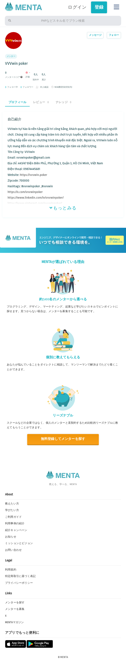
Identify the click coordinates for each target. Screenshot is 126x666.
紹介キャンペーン (16, 530)
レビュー (41, 102)
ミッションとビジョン (19, 543)
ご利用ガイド (13, 516)
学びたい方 (12, 510)
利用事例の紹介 (14, 523)
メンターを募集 (14, 609)
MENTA (64, 657)
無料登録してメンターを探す (63, 439)
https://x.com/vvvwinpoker (25, 192)
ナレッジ (63, 102)
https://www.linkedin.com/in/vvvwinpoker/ (36, 198)
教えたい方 (12, 503)
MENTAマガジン (14, 622)
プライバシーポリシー (19, 582)
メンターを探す (14, 602)
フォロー (114, 35)
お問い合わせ (13, 550)
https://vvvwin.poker (33, 175)
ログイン (77, 7)
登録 (99, 7)
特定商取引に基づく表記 (20, 576)
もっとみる (63, 208)
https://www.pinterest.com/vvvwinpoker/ (35, 203)
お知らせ (10, 536)
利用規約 (10, 569)
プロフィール (17, 102)
